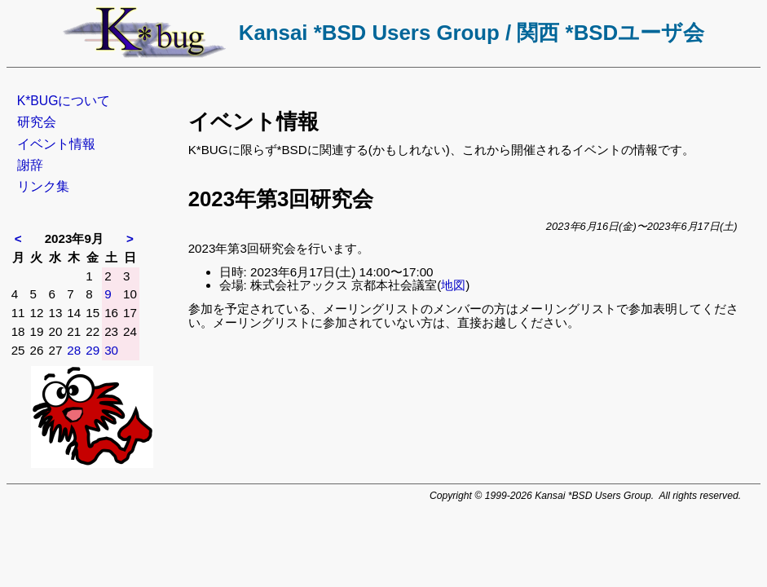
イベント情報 (56, 144)
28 (74, 350)
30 (111, 350)
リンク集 (43, 186)
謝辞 (30, 165)
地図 (453, 285)
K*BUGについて (64, 101)
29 (92, 350)
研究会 (36, 122)
